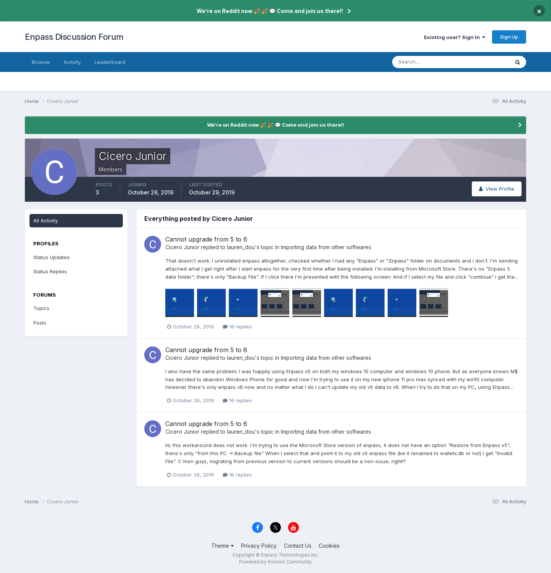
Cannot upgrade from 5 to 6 (206, 239)
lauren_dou (241, 247)
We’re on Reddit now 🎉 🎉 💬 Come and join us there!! (270, 11)
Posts (39, 323)
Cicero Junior (182, 247)
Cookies (329, 545)
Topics (41, 308)
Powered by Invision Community (275, 562)
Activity (72, 62)
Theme (222, 545)
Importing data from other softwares (326, 247)
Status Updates (51, 257)
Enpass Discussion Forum (74, 37)
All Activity (45, 220)
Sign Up (509, 37)
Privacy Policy (259, 545)
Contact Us (297, 545)
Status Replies (50, 271)
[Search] (426, 62)
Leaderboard (110, 62)
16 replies (237, 326)
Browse (41, 62)
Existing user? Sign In (454, 37)
